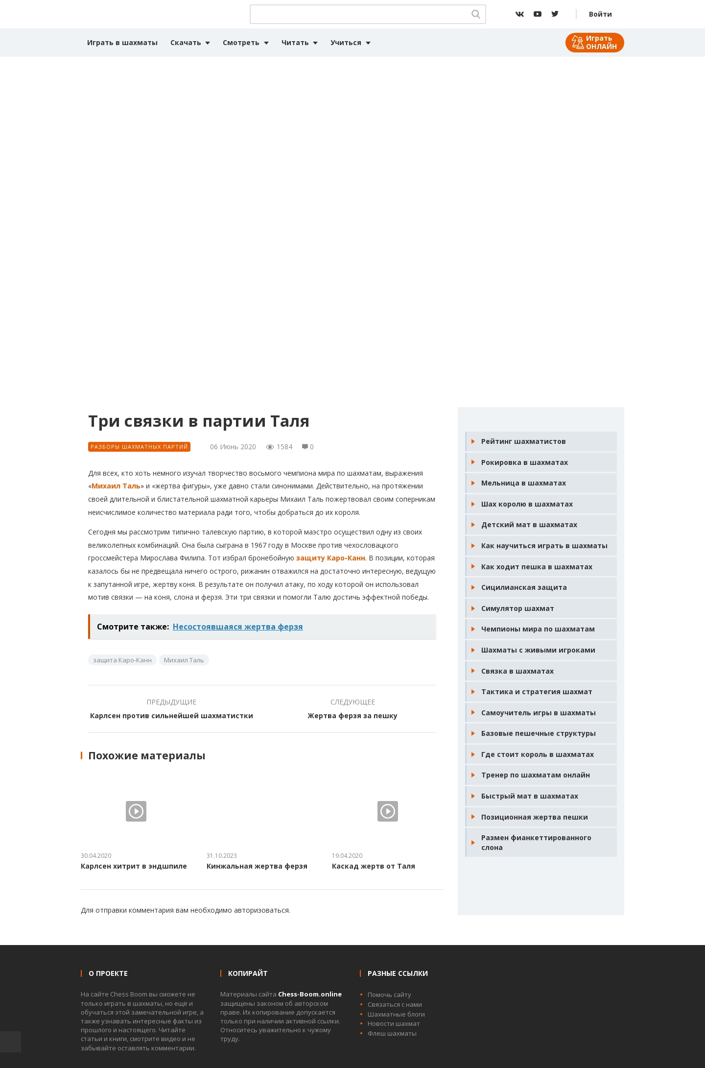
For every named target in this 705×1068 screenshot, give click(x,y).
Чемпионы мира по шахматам (538, 628)
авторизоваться (261, 910)
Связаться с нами (395, 1004)
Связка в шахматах (517, 671)
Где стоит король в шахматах (537, 754)
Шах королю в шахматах (527, 504)
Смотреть (241, 42)
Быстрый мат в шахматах (529, 796)
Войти (600, 14)
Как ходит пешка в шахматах (536, 566)
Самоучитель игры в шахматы (538, 712)
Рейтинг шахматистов (523, 441)
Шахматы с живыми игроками (538, 650)
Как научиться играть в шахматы (544, 545)
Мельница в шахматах (523, 482)
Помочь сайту (389, 994)
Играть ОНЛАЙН (601, 42)
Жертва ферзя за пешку (352, 715)
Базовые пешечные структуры (538, 733)
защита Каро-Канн (122, 659)
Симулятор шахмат (517, 608)
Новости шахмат (394, 1023)
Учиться (345, 42)
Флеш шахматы (392, 1033)
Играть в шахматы (122, 42)
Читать (295, 42)
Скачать (185, 42)
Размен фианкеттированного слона (536, 842)
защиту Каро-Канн (330, 557)
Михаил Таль (116, 485)
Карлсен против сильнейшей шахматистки (171, 715)
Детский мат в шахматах (529, 524)
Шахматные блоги (396, 1014)
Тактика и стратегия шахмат (536, 691)
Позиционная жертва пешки (534, 817)
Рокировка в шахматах (524, 462)
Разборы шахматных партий (139, 446)
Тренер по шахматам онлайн (535, 774)
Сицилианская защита (524, 587)
